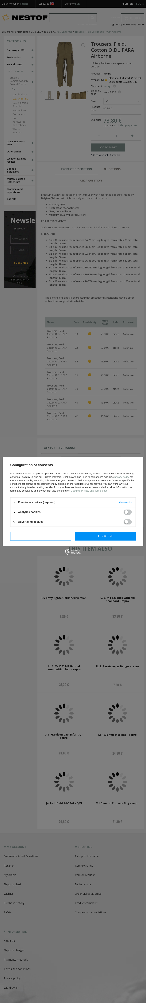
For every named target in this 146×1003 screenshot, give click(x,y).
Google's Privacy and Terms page (89, 490)
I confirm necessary (41, 536)
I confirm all (105, 536)
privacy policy (121, 477)
